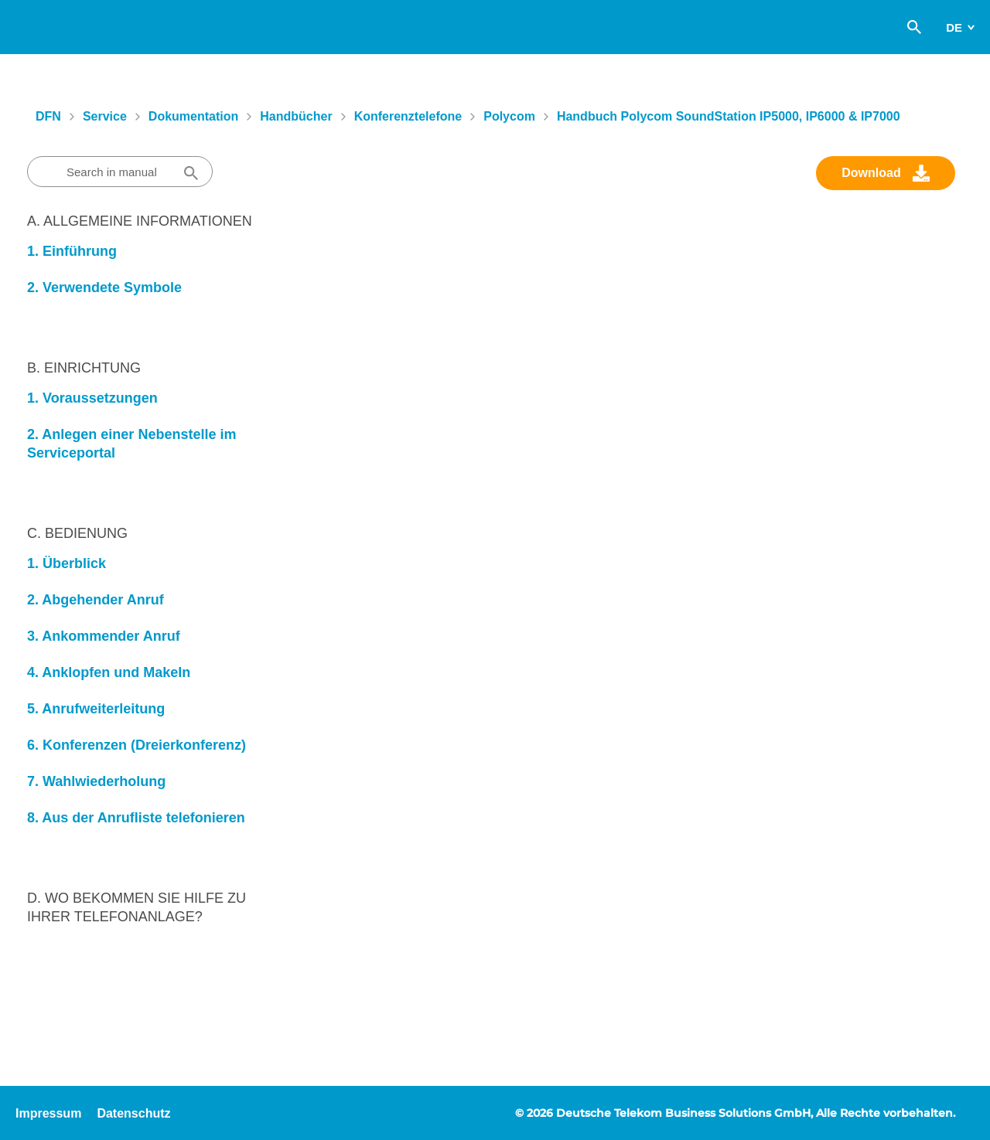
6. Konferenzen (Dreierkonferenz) (136, 745)
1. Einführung (72, 251)
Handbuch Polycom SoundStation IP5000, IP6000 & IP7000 (728, 116)
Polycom (509, 116)
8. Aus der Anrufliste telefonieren (136, 817)
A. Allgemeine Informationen (139, 221)
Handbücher (296, 116)
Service (105, 116)
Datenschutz (133, 1113)
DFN (48, 116)
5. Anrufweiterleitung (96, 708)
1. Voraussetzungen (92, 398)
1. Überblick (66, 563)
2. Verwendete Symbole (104, 287)
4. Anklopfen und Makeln (108, 672)
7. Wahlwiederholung (96, 781)
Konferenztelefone (408, 116)
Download (871, 172)
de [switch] (954, 27)
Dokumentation (193, 116)
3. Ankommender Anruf (103, 636)
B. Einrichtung (84, 368)
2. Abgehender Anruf (95, 599)
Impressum (48, 1113)
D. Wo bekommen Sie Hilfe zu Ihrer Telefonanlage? (136, 907)
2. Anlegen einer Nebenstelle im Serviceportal (131, 444)
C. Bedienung (77, 533)
